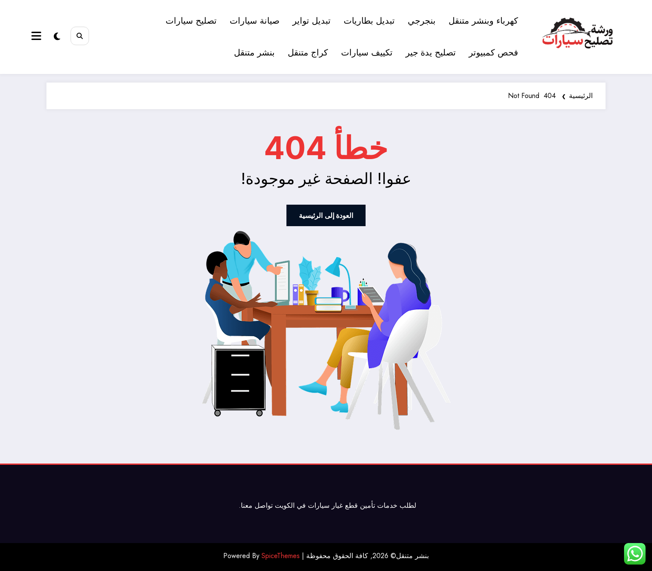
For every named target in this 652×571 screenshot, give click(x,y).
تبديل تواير (312, 21)
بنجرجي (422, 21)
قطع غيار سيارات (333, 505)
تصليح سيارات (191, 21)
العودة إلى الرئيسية (326, 215)
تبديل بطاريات (369, 21)
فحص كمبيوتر (494, 52)
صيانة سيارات (255, 21)
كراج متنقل (308, 52)
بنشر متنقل (254, 52)
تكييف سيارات (367, 52)
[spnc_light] (57, 37)
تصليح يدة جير (431, 52)
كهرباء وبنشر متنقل (484, 21)
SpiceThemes (280, 556)
